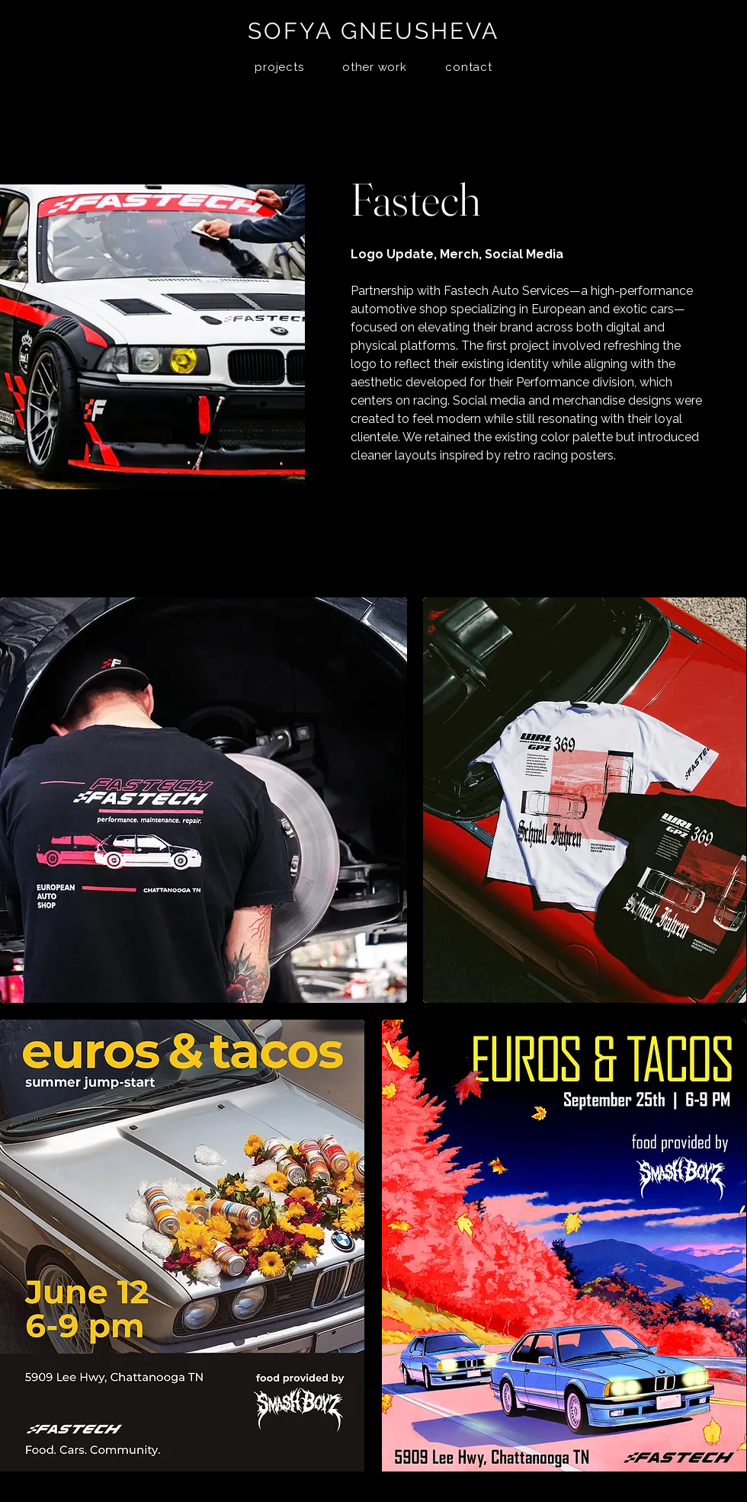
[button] (279, 67)
